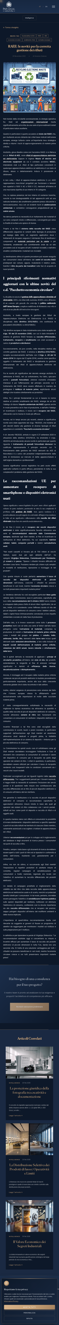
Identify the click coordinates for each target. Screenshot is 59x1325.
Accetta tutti (29, 1307)
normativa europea (44, 40)
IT (40, 6)
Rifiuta (30, 1318)
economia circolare (14, 40)
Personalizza (29, 1313)
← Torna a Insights (11, 27)
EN (46, 6)
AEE (46, 36)
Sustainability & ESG (28, 36)
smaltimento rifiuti (29, 40)
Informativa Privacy (11, 1301)
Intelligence (29, 18)
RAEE (39, 36)
